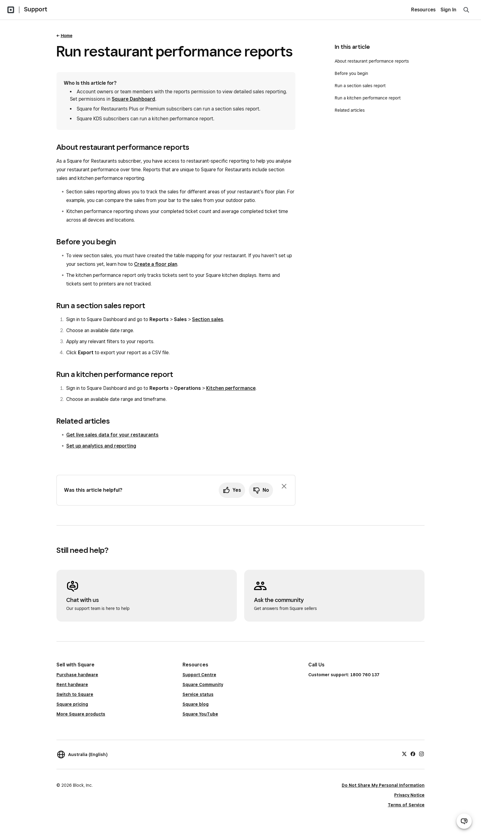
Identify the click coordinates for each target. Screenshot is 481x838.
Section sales (207, 319)
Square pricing (72, 704)
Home (66, 35)
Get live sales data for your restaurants (112, 435)
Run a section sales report (360, 85)
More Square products (80, 714)
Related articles (350, 110)
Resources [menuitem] (423, 10)
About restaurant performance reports (372, 61)
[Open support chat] (464, 821)
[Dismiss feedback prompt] (284, 486)
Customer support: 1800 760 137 (343, 674)
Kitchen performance (231, 388)
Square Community (203, 684)
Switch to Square (74, 694)
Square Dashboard (133, 99)
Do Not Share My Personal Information (383, 785)
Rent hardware (72, 684)
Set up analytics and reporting (101, 446)
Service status (198, 694)
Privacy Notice (409, 795)
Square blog (196, 704)
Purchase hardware (77, 674)
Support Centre (199, 674)
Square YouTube (200, 714)
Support (35, 9)
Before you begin (351, 73)
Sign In (448, 10)
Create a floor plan (155, 264)
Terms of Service (406, 804)
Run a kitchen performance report (368, 97)
